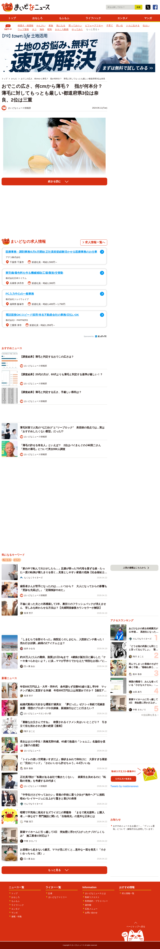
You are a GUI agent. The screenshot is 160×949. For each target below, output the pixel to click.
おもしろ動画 (61, 29)
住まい (146, 25)
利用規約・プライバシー (96, 901)
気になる (60, 25)
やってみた (77, 29)
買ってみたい (75, 25)
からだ (17, 560)
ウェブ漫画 (23, 29)
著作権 (88, 905)
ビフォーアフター (94, 25)
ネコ (34, 29)
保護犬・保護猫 (25, 25)
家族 (51, 25)
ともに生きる (133, 25)
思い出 (119, 25)
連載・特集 (16, 916)
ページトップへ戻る (135, 926)
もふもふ (64, 18)
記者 (50, 893)
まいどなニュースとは (95, 893)
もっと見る (91, 29)
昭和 (49, 29)
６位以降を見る (149, 715)
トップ (12, 18)
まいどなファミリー (57, 897)
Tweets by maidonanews (124, 786)
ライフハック (93, 18)
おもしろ (37, 18)
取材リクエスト (92, 897)
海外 (42, 29)
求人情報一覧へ (95, 242)
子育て (109, 25)
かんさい (40, 25)
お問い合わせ (91, 912)
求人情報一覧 (128, 893)
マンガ (148, 18)
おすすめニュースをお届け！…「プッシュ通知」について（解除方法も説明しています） (134, 827)
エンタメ (122, 18)
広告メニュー (91, 909)
